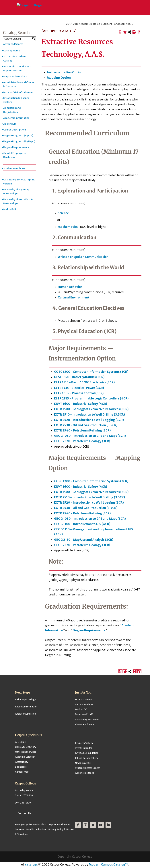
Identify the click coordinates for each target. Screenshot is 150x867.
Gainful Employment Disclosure (15, 155)
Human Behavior (70, 287)
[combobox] (101, 24)
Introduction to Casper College (16, 100)
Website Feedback (84, 772)
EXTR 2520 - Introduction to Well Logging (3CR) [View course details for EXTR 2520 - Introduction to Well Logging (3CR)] (89, 420)
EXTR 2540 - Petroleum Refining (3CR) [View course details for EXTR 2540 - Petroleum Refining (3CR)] (82, 430)
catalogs (31, 864)
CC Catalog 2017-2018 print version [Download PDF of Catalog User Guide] (19, 181)
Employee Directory (25, 746)
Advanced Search (13, 44)
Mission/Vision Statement (18, 92)
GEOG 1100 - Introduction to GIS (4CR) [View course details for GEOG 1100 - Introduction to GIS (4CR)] (82, 524)
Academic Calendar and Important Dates (17, 68)
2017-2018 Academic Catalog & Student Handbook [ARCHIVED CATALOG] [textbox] (102, 23)
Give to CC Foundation (86, 753)
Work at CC (81, 709)
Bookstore (21, 766)
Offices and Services (25, 751)
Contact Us (24, 813)
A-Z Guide (20, 742)
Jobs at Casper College (86, 758)
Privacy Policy (55, 829)
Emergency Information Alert (30, 824)
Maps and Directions (15, 76)
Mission (70, 829)
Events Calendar (83, 748)
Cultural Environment (73, 297)
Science (63, 213)
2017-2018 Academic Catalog (15, 58)
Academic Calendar (25, 756)
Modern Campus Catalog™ (108, 864)
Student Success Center (87, 768)
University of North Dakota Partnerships (18, 201)
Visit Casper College (25, 699)
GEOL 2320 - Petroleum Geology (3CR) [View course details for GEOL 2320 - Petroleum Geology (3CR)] (82, 441)
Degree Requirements (16, 147)
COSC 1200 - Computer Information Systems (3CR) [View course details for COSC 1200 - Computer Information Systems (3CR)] (91, 371)
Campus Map (22, 771)
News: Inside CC (83, 763)
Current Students (84, 704)
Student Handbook (14, 168)
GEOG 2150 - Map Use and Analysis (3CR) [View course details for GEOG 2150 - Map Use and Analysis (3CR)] (83, 539)
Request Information (26, 706)
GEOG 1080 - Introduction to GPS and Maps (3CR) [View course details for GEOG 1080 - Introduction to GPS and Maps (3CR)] (90, 436)
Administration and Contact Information (19, 84)
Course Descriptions (14, 129)
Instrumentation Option (64, 72)
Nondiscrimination (36, 829)
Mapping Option (59, 77)
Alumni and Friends (84, 724)
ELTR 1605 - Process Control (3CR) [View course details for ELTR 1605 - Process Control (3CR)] (79, 393)
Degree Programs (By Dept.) (19, 141)
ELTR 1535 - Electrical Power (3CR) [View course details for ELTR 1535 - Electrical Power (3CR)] (79, 388)
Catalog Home (11, 50)
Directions (22, 834)
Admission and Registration (12, 109)
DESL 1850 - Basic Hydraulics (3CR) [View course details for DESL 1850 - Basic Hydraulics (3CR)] (79, 377)
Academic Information (16, 117)
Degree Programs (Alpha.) (18, 135)
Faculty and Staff (84, 714)
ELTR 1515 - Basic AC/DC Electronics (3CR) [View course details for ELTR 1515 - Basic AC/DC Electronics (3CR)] (84, 382)
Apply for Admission (25, 713)
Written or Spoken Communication (83, 257)
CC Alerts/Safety (84, 743)
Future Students (83, 699)
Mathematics (68, 227)
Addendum (10, 123)
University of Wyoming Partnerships (16, 191)
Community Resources (87, 719)
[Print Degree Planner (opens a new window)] (120, 32)
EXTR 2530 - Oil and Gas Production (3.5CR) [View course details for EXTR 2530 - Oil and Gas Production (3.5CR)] (85, 425)
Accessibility (21, 762)
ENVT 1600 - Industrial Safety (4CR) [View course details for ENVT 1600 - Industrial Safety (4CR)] (80, 404)
